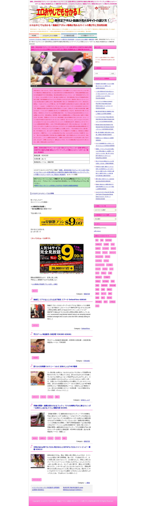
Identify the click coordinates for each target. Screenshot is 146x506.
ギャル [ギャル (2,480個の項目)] (108, 256)
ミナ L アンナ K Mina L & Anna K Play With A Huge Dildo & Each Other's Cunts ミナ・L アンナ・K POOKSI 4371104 (104, 105)
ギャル (43, 397)
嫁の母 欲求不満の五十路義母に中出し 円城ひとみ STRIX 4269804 (105, 112)
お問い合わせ (97, 231)
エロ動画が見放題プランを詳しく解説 (44, 284)
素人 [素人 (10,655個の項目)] (103, 297)
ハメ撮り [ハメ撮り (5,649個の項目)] (109, 265)
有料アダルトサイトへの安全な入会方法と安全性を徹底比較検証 (56, 185)
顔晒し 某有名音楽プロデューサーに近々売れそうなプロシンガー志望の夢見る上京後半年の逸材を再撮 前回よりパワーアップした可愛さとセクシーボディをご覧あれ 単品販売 (61, 172)
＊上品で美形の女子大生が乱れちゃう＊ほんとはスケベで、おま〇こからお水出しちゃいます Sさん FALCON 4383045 (105, 95)
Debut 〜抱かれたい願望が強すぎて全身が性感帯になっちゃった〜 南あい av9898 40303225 (105, 187)
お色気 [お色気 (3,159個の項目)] (106, 244)
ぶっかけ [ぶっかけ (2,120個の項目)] (105, 248)
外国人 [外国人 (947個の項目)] (98, 281)
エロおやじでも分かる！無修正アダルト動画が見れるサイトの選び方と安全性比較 (51, 39)
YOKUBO (86, 361)
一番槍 (87, 483)
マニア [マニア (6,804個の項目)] (98, 269)
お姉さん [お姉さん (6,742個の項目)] (98, 244)
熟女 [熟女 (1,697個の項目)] (97, 293)
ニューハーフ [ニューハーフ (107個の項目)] (100, 265)
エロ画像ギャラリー (87, 35)
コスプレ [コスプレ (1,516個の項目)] (98, 260)
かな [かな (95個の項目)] (112, 244)
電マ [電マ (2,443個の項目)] (105, 302)
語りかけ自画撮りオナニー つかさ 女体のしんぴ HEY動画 (55, 366)
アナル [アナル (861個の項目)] (98, 252)
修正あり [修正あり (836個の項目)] (98, 277)
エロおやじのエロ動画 (50, 35)
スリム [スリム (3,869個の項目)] (106, 260)
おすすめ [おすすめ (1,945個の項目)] (108, 240)
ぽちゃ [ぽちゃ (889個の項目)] (113, 248)
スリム (50, 397)
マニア (57, 438)
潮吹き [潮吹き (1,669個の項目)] (109, 289)
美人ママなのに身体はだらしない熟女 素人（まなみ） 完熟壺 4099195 (105, 162)
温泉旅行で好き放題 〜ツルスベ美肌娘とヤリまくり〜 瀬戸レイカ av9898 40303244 (105, 86)
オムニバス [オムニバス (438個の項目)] (99, 256)
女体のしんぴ (85, 400)
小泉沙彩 (35, 357)
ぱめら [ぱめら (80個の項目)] (98, 248)
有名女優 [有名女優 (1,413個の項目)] (112, 285)
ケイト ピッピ (36, 479)
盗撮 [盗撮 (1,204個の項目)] (97, 297)
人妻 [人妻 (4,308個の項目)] (110, 273)
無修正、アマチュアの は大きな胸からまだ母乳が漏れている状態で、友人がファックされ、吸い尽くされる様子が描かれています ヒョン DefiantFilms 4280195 (105, 153)
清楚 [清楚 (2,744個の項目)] (103, 289)
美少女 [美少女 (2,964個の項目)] (109, 297)
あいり (34, 290)
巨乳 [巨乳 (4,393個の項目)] (112, 281)
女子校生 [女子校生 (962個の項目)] (105, 281)
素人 (57, 397)
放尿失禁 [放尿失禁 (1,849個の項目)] (104, 285)
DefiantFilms (85, 328)
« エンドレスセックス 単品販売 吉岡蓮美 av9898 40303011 (45, 489)
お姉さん (42, 438)
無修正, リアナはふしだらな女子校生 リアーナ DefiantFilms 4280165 (60, 300)
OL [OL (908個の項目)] (97, 240)
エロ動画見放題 (69, 35)
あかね (34, 438)
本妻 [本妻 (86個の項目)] (97, 289)
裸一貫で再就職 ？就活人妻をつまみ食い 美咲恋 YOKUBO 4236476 (105, 133)
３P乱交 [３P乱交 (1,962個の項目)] (112, 302)
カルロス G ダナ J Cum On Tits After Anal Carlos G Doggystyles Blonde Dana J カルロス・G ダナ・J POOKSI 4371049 (105, 195)
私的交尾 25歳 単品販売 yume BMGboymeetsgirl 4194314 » (73, 489)
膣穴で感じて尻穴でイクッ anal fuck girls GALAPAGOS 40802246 (105, 180)
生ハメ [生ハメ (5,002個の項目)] (104, 293)
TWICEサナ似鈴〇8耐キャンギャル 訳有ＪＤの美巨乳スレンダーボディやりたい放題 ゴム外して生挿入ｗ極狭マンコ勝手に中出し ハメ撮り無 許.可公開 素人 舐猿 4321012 (105, 171)
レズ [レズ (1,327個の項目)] (111, 269)
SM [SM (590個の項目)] (102, 240)
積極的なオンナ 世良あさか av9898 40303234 (105, 139)
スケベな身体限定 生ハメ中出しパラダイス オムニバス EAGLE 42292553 (105, 144)
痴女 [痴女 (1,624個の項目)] (110, 293)
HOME (34, 35)
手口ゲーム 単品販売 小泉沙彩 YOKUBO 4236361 (52, 334)
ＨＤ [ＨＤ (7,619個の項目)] (97, 306)
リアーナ (35, 325)
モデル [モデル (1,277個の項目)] (105, 269)
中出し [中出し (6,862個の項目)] (104, 273)
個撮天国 (91, 39)
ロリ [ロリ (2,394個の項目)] (97, 273)
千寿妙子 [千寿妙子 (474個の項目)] (107, 277)
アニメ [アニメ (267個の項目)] (105, 252)
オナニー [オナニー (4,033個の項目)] (112, 252)
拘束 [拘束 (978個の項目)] (97, 285)
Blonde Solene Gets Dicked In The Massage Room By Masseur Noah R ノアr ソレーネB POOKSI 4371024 (105, 127)
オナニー (35, 397)
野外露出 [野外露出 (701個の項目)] (98, 302)
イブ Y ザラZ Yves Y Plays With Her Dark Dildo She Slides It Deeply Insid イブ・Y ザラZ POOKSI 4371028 (105, 119)
